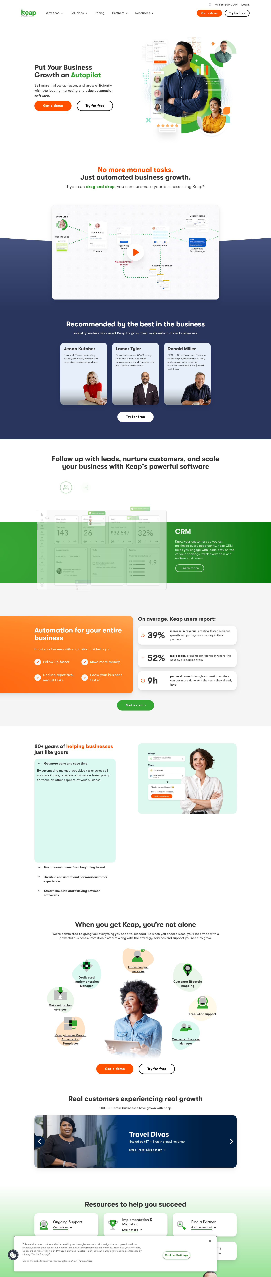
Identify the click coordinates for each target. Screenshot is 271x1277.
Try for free (237, 13)
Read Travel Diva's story (145, 1072)
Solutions (77, 13)
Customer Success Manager (186, 964)
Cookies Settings (176, 1255)
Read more (60, 1176)
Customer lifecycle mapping (187, 906)
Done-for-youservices (138, 892)
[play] (135, 252)
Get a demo (209, 13)
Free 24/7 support (202, 937)
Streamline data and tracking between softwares (68, 815)
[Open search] (210, 4)
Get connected (201, 1150)
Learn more (130, 1152)
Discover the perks (204, 1176)
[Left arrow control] (39, 1064)
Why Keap (52, 13)
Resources (142, 13)
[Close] (210, 1241)
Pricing (100, 13)
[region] (115, 1253)
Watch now (129, 1176)
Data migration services (60, 930)
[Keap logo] (28, 13)
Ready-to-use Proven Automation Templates (70, 962)
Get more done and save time (62, 763)
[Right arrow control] (231, 1064)
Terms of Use (85, 1261)
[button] (13, 1254)
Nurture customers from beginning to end (71, 790)
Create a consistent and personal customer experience (72, 802)
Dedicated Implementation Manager (86, 904)
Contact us (60, 1150)
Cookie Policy (85, 1251)
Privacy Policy (64, 1251)
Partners (118, 13)
